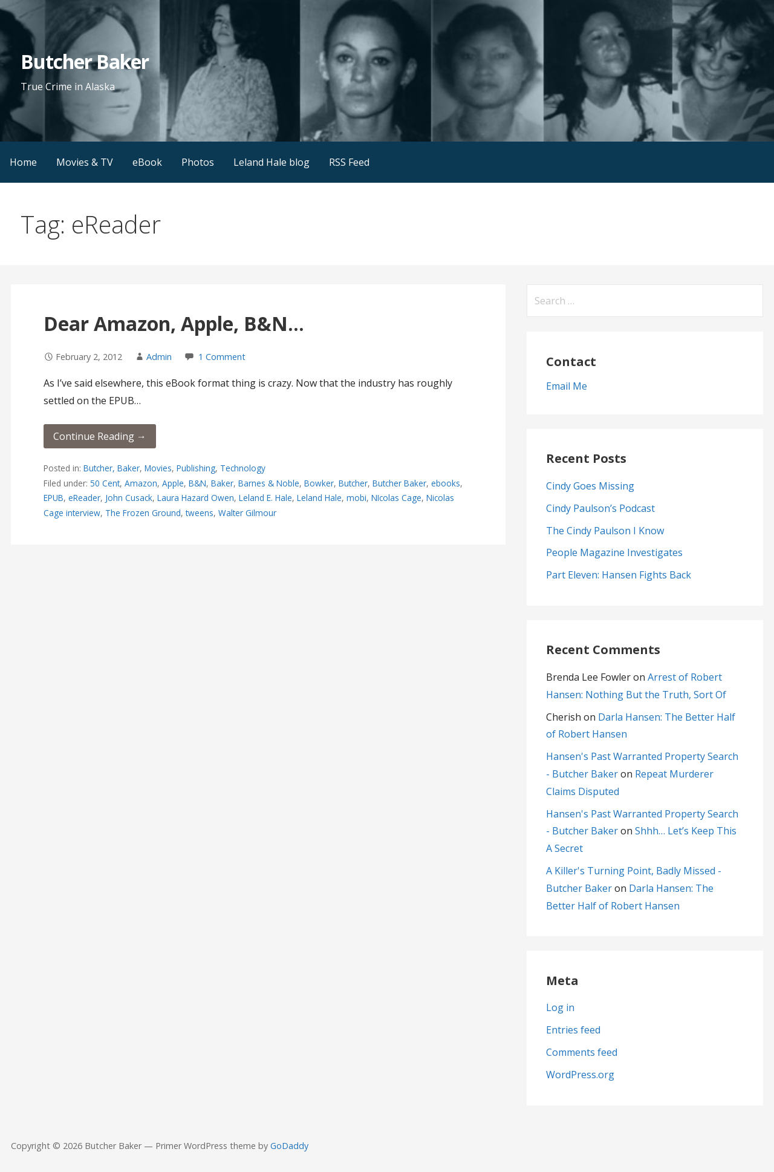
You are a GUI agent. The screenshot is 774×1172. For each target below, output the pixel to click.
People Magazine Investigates (614, 552)
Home (23, 162)
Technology (242, 468)
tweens (199, 513)
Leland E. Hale (265, 497)
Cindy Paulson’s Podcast (600, 508)
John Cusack (128, 497)
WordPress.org (580, 1074)
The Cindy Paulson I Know (605, 530)
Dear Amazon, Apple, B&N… (174, 323)
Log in (560, 1007)
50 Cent (105, 483)
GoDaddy (289, 1145)
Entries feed (573, 1029)
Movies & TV (84, 162)
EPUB (53, 497)
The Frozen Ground (143, 513)
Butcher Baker (85, 61)
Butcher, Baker (111, 468)
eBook (147, 162)
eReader (84, 497)
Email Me (566, 386)
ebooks (445, 483)
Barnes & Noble (268, 483)
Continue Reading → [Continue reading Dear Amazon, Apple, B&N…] (99, 436)
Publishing (196, 468)
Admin (159, 356)
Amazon (141, 483)
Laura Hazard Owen (195, 497)
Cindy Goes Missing (590, 486)
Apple (173, 483)
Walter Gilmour (247, 513)
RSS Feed (349, 162)
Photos (197, 162)
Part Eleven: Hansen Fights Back (618, 574)
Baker (222, 483)
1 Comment (222, 356)
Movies (158, 468)
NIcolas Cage (396, 497)
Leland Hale (319, 497)
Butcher (353, 483)
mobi (356, 497)
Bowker (319, 483)
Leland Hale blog (271, 162)
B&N (197, 483)
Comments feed (581, 1052)
